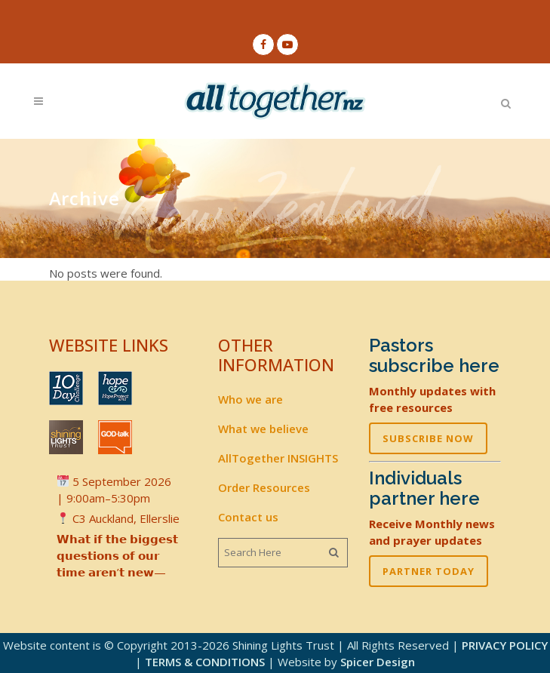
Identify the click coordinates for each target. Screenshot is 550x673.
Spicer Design (377, 661)
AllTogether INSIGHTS (278, 458)
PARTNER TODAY (429, 571)
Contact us (248, 516)
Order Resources (264, 487)
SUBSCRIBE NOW (428, 438)
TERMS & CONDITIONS (205, 661)
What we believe (263, 428)
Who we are (250, 399)
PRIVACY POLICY (505, 645)
